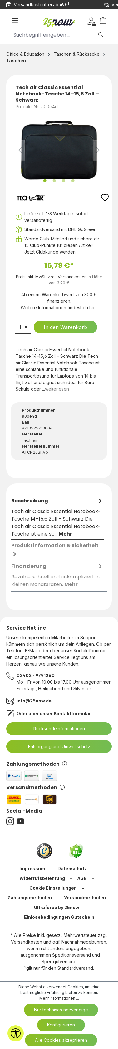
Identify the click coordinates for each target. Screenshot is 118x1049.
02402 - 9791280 (36, 675)
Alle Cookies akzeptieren (61, 1040)
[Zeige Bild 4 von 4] (73, 180)
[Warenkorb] (105, 20)
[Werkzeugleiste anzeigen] (15, 1033)
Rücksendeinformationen (55, 728)
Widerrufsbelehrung (42, 878)
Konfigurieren (61, 1024)
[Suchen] (101, 34)
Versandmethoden (35, 787)
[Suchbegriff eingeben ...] (51, 34)
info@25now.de (34, 700)
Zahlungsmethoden (36, 764)
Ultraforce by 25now (56, 907)
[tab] (57, 517)
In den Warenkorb (61, 327)
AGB (82, 878)
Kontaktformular (72, 713)
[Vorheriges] (20, 150)
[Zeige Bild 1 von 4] (45, 180)
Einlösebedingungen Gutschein (59, 917)
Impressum (32, 868)
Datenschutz (72, 868)
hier (93, 307)
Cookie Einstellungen (53, 888)
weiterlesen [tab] (57, 389)
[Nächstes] (97, 150)
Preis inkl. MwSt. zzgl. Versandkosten (52, 277)
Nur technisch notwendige (61, 1009)
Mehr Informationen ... (59, 998)
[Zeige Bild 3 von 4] (63, 180)
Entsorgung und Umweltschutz (55, 746)
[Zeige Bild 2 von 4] (54, 180)
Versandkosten (26, 941)
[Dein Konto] (91, 20)
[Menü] (14, 20)
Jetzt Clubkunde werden (50, 252)
